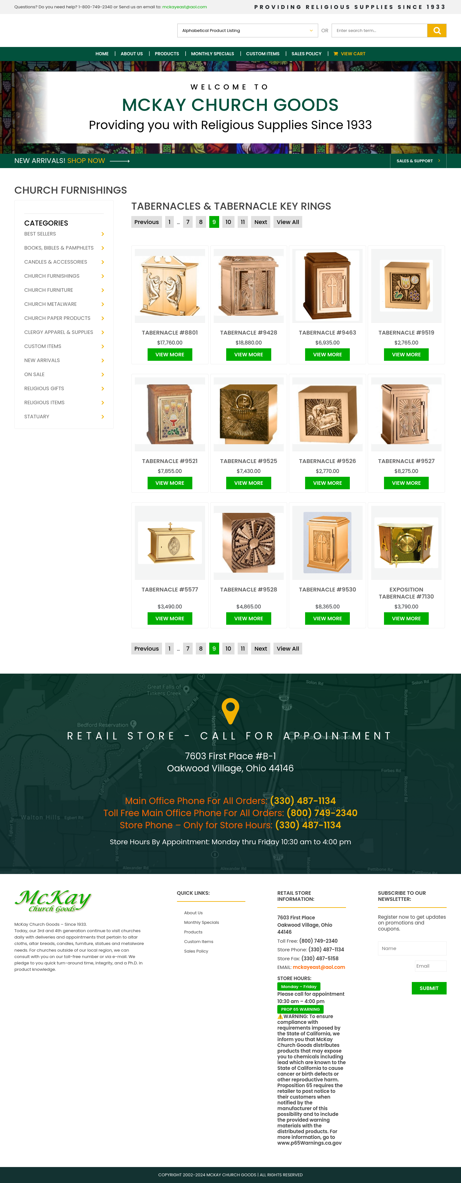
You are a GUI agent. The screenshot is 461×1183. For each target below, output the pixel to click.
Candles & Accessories (55, 262)
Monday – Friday (299, 987)
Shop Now (98, 161)
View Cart (353, 53)
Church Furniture (48, 290)
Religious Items (44, 402)
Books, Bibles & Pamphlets (59, 247)
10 (228, 222)
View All (288, 222)
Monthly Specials (212, 53)
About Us (132, 53)
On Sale (34, 374)
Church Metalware (50, 304)
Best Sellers (40, 233)
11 (243, 222)
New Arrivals (42, 360)
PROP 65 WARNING (300, 1009)
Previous (146, 222)
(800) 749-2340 (321, 813)
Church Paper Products (57, 318)
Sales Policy (307, 53)
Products (167, 53)
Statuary (36, 416)
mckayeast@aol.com (184, 7)
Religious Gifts (44, 388)
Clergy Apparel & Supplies (58, 332)
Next (260, 222)
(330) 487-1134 (303, 801)
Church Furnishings (52, 276)
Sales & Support (415, 161)
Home (102, 53)
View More (170, 354)
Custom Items (263, 53)
